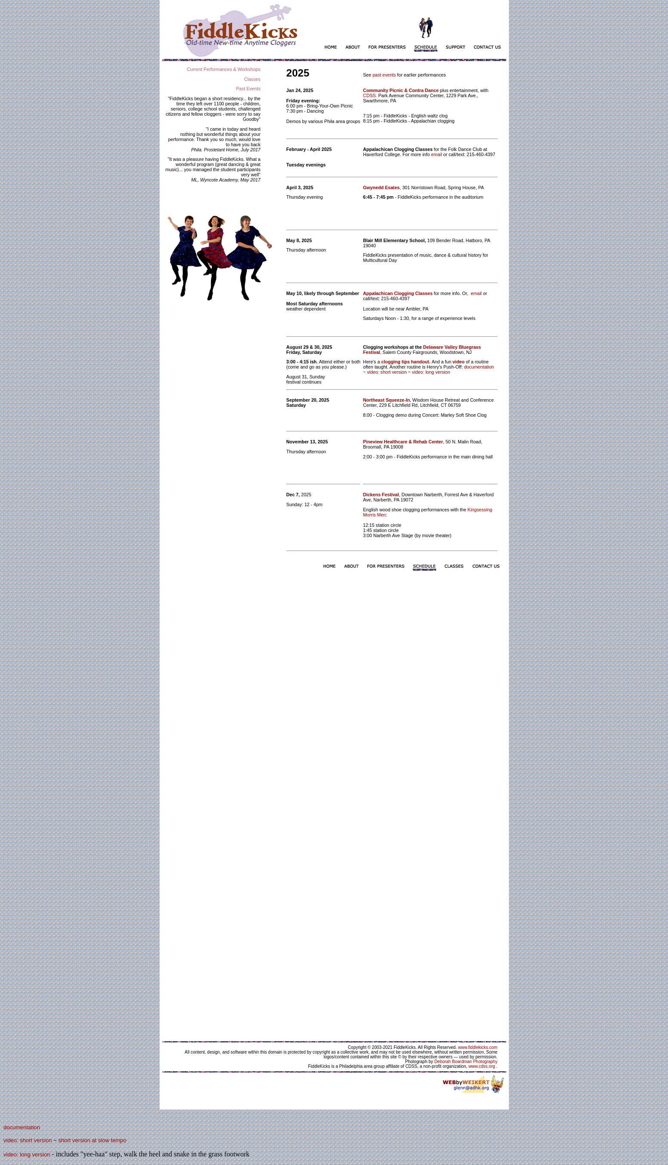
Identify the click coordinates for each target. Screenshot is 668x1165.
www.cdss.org (481, 1066)
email (436, 154)
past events (384, 74)
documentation (21, 1127)
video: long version (431, 372)
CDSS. (371, 95)
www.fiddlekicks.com (478, 1047)
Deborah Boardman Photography (466, 1061)
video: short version (386, 372)
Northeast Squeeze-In (386, 400)
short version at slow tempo (92, 1140)
